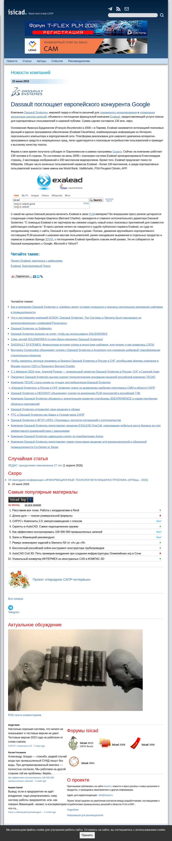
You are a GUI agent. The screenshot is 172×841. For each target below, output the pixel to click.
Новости (12, 61)
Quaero (117, 151)
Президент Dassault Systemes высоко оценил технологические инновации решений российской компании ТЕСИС (83, 377)
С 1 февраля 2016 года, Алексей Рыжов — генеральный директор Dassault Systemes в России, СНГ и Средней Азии (85, 371)
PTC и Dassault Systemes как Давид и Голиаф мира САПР (47, 414)
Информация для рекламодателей (85, 815)
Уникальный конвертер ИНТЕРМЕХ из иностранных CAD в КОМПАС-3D (58, 558)
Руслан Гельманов (17, 752)
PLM (92, 214)
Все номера (15, 598)
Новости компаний (30, 72)
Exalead (115, 116)
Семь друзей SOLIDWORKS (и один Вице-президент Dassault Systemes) (57, 339)
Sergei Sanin (14, 725)
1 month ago (50, 812)
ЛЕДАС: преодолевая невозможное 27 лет (35, 465)
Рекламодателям (79, 61)
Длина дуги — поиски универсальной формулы (42, 515)
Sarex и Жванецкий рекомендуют (33, 537)
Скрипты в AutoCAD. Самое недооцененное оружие (45, 526)
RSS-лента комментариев (24, 715)
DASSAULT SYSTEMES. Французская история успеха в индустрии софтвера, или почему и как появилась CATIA (82, 344)
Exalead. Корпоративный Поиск (30, 266)
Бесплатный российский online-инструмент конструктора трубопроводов (58, 548)
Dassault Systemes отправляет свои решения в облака (45, 409)
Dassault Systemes (35, 112)
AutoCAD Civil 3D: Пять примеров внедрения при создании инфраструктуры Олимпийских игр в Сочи (76, 553)
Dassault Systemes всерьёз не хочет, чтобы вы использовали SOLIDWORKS (59, 333)
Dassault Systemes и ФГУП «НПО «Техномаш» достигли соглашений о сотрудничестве (66, 420)
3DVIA (49, 239)
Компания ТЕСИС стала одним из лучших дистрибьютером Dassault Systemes (61, 382)
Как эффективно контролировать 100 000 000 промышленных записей (57, 531)
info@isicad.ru (106, 795)
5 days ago (39, 746)
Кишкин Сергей (15, 787)
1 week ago (40, 781)
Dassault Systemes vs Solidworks (31, 328)
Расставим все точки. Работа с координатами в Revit (45, 510)
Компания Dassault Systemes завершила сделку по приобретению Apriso (57, 436)
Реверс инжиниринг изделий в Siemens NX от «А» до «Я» (48, 542)
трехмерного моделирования (118, 112)
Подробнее (73, 809)
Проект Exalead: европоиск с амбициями (36, 260)
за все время (33, 505)
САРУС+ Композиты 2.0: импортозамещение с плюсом (47, 521)
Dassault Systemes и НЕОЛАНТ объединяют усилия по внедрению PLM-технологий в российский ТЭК (75, 393)
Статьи (27, 61)
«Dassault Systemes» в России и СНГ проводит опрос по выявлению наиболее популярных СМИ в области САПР (83, 387)
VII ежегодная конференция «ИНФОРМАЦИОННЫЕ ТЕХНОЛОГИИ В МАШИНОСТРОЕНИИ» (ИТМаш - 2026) (78, 480)
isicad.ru (108, 786)
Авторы (41, 61)
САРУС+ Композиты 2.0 (20, 746)
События (57, 61)
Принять (87, 835)
